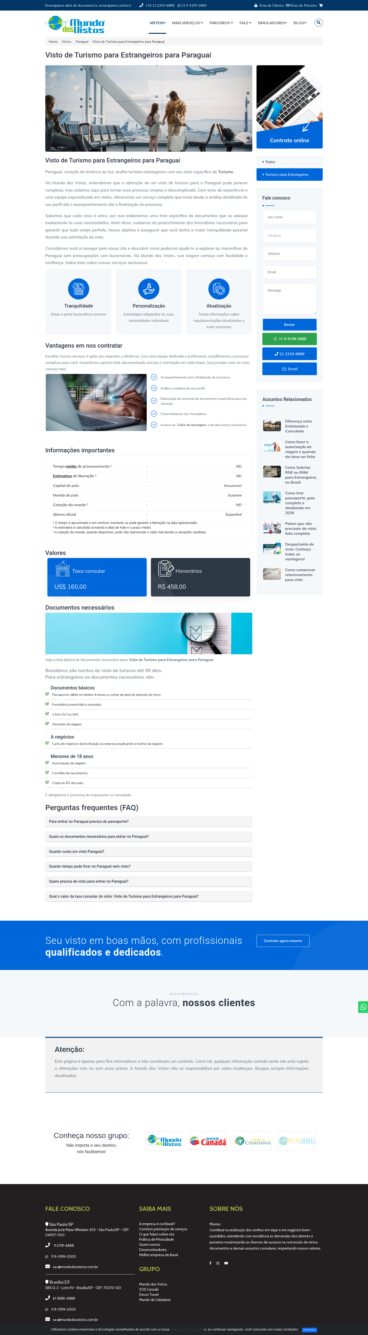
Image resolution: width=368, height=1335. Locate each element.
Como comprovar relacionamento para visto (300, 574)
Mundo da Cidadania (155, 1300)
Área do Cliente (268, 5)
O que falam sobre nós (156, 1234)
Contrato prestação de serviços (163, 1229)
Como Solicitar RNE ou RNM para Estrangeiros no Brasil (300, 475)
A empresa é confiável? (157, 1224)
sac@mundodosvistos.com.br (75, 1267)
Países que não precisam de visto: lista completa (301, 528)
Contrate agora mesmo (283, 941)
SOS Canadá (149, 1289)
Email (290, 368)
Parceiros (221, 22)
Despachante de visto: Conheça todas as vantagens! (299, 551)
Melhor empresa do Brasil (158, 1255)
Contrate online (289, 140)
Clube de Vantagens (192, 425)
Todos (268, 162)
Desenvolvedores (153, 1250)
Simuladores (272, 22)
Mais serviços (187, 22)
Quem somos (149, 1245)
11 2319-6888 (289, 353)
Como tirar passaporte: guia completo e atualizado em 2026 (300, 503)
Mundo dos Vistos (153, 1284)
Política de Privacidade (156, 1239)
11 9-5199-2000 (289, 339)
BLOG (300, 22)
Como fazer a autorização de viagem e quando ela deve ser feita (300, 449)
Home (53, 41)
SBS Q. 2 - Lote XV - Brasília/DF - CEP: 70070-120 (83, 1288)
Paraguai (82, 41)
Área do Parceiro (301, 5)
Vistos (157, 22)
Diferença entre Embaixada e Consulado (298, 426)
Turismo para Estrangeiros (285, 174)
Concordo (309, 1330)
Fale (245, 22)
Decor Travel (149, 1295)
